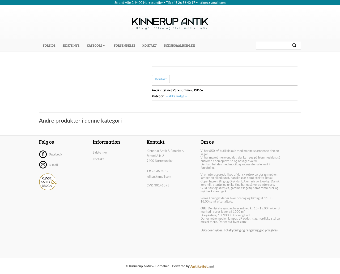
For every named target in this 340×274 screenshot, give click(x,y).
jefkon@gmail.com (159, 176)
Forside (51, 45)
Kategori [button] (96, 45)
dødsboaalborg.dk (179, 45)
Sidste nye (71, 45)
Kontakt (149, 45)
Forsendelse (124, 45)
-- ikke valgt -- (176, 96)
